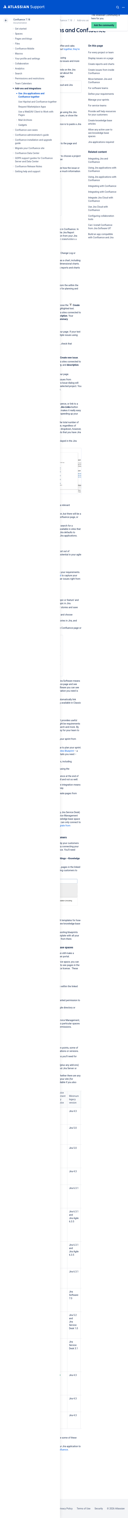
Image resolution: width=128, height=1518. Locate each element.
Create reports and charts (101, 64)
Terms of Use (83, 1508)
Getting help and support (27, 171)
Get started (20, 28)
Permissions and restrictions (29, 78)
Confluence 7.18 (21, 19)
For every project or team (101, 52)
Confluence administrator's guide (32, 135)
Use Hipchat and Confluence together (37, 101)
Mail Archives (25, 120)
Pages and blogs (23, 38)
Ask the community (100, 269)
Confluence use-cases (26, 130)
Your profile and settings (27, 58)
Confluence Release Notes (28, 166)
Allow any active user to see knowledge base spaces (100, 133)
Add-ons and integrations (28, 88)
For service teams (97, 105)
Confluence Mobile (24, 48)
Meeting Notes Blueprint (61, 751)
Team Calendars (23, 83)
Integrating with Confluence (102, 186)
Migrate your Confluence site (29, 148)
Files (17, 43)
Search (117, 7)
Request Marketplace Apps (32, 106)
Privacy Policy (65, 1508)
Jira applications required (101, 142)
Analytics (19, 68)
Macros (19, 53)
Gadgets (22, 125)
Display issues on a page (101, 58)
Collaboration (22, 63)
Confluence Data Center (27, 153)
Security (98, 1508)
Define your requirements (101, 94)
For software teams (98, 88)
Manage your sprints (99, 99)
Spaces (18, 33)
